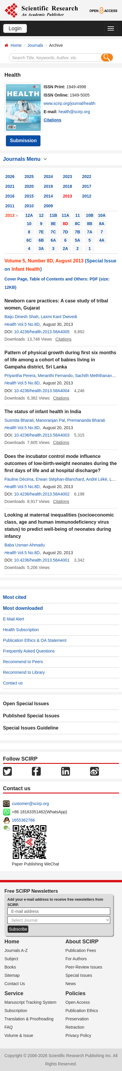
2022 (86, 176)
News (71, 983)
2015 (29, 196)
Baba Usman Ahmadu (24, 545)
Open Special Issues (26, 703)
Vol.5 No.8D (28, 324)
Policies (76, 993)
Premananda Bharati (86, 420)
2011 (9, 205)
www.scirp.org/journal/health (69, 103)
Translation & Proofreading (28, 1019)
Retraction (75, 1027)
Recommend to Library (24, 672)
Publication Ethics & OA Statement (34, 640)
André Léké (96, 479)
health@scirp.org (74, 111)
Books (10, 967)
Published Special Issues (31, 715)
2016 (9, 196)
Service (13, 993)
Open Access (78, 1002)
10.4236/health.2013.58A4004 (42, 390)
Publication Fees (81, 950)
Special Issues (79, 975)
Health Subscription (21, 629)
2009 (48, 205)
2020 (29, 186)
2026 (9, 176)
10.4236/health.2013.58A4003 (42, 435)
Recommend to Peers (23, 661)
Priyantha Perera (19, 375)
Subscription (15, 1010)
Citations (52, 120)
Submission (23, 140)
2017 (86, 186)
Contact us (13, 683)
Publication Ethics (82, 1010)
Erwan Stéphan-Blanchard (60, 479)
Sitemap (11, 975)
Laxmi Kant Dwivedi (59, 316)
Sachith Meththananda (95, 375)
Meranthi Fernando (55, 375)
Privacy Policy (78, 1035)
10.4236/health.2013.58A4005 (42, 331)
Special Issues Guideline (30, 727)
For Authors (76, 958)
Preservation (77, 1019)
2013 (67, 196)
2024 (48, 176)
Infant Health (26, 269)
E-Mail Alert (13, 619)
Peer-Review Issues (84, 967)
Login (15, 28)
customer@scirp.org (30, 803)
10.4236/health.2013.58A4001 (42, 560)
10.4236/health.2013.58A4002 (42, 494)
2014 (48, 196)
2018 (67, 186)
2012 (86, 196)
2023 (67, 176)
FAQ (8, 1027)
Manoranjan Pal (50, 420)
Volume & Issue (18, 1035)
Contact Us (14, 983)
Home (16, 45)
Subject (11, 958)
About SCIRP (82, 942)
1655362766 (23, 820)
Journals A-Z (16, 950)
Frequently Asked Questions (29, 651)
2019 (48, 186)
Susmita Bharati (19, 420)
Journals (35, 45)
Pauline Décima (18, 479)
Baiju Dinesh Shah (21, 316)
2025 (29, 176)
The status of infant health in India (42, 411)
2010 (29, 205)
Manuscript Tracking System (30, 1002)
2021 (9, 186)
